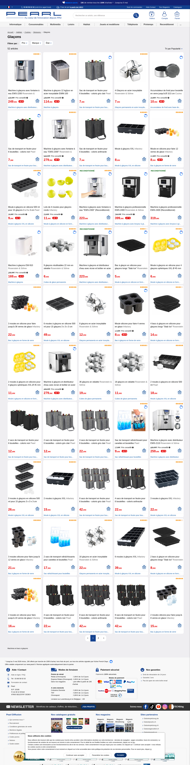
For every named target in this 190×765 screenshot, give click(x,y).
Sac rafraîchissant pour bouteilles (128, 457)
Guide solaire (14, 744)
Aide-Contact (150, 7)
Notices (12, 740)
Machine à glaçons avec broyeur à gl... (130, 224)
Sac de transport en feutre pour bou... (94, 107)
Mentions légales (16, 730)
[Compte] (164, 15)
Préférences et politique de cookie (22, 733)
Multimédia (55, 24)
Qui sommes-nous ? (17, 720)
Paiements (106, 674)
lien (134, 742)
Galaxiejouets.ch (150, 722)
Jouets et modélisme (109, 24)
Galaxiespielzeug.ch (151, 725)
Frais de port (71, 7)
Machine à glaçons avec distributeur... (23, 107)
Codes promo (14, 737)
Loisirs (71, 24)
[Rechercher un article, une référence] (106, 15)
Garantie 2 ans (148, 678)
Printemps (148, 24)
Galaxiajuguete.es (150, 732)
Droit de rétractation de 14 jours (154, 674)
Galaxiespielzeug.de (151, 718)
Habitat (86, 24)
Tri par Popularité (172, 49)
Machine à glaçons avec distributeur (164, 457)
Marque (35, 43)
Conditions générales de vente (21, 727)
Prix (23, 43)
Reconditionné (167, 24)
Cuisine (27, 32)
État (47, 43)
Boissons (37, 32)
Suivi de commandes (134, 7)
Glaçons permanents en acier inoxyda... (130, 107)
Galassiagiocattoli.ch (151, 729)
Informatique (15, 24)
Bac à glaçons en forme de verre (163, 166)
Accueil (11, 32)
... (180, 24)
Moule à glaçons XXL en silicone (127, 166)
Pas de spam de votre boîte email (155, 681)
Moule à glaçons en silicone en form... (59, 224)
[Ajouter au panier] (37, 101)
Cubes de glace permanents (55, 282)
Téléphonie (132, 24)
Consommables (36, 24)
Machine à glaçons (51, 107)
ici (150, 749)
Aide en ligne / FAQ (18, 675)
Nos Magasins (164, 7)
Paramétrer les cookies (100, 755)
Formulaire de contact (19, 682)
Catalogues (178, 7)
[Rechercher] (136, 15)
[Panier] (177, 15)
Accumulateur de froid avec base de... (165, 107)
